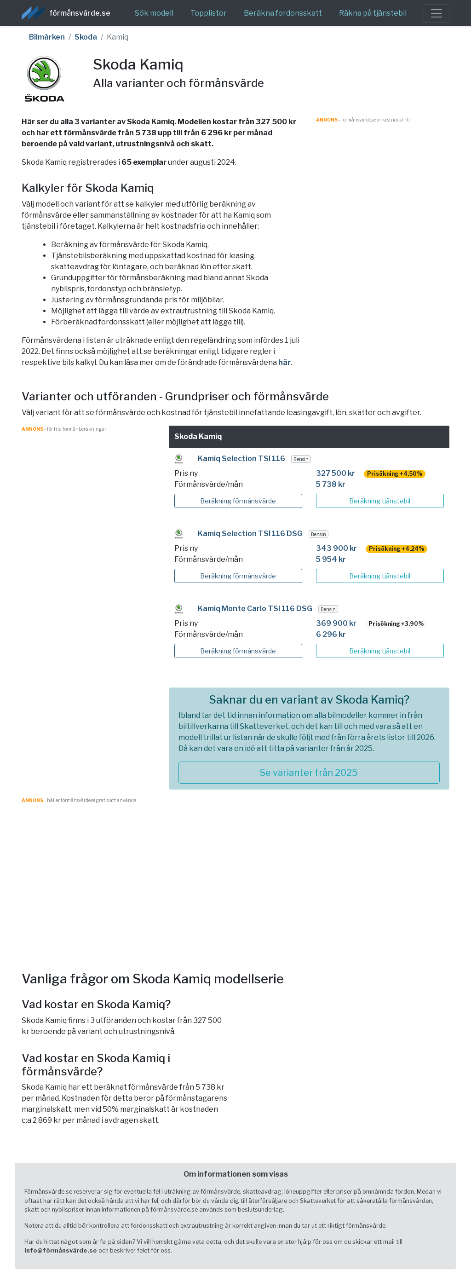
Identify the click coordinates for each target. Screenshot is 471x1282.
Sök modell (154, 13)
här (284, 362)
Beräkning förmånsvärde (238, 501)
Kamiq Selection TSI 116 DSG (250, 533)
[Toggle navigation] (436, 13)
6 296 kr (331, 634)
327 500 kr (335, 473)
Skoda (86, 37)
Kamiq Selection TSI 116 (241, 458)
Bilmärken (47, 37)
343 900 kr (336, 548)
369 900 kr (336, 623)
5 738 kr (330, 484)
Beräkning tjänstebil (379, 501)
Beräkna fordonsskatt (283, 13)
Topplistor (208, 13)
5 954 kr (331, 559)
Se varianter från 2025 (309, 772)
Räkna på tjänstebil (373, 13)
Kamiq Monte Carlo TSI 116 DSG (255, 608)
